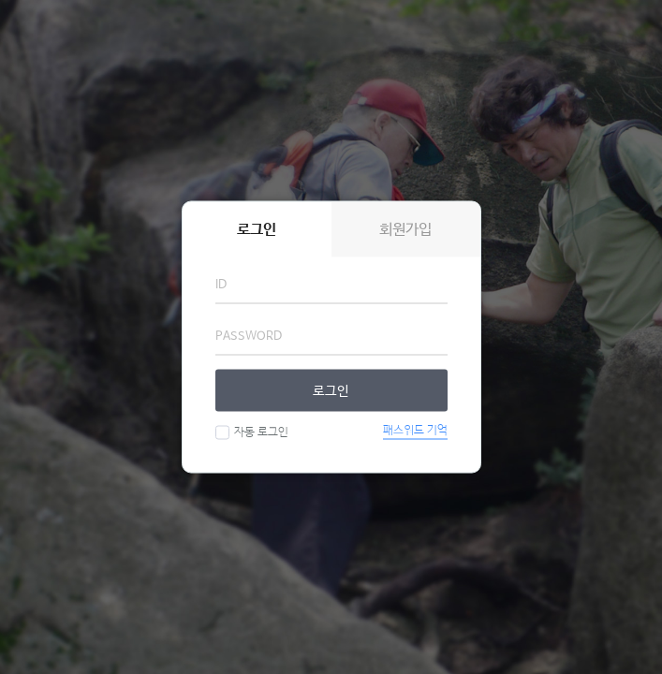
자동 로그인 (258, 432)
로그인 (331, 390)
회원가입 (405, 230)
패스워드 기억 (415, 430)
